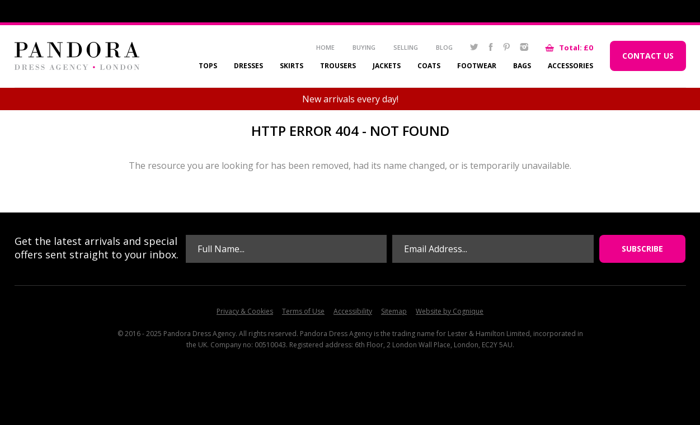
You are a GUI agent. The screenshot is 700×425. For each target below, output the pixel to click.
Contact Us (648, 55)
